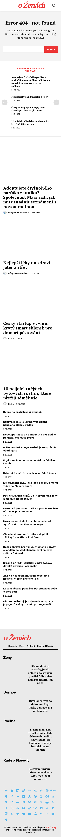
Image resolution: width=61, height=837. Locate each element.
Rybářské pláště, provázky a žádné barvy (29, 473)
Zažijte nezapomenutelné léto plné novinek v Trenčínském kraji (26, 577)
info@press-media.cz (18, 212)
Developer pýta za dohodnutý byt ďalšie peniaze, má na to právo (29, 436)
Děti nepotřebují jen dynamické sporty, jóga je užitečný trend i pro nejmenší (28, 603)
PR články (51, 827)
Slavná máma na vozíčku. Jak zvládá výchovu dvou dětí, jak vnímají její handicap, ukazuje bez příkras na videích (40, 740)
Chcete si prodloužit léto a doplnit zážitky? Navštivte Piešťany (25, 536)
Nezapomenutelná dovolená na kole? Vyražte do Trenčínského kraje (27, 523)
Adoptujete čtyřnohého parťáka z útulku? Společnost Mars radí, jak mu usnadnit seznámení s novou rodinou (30, 82)
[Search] (51, 49)
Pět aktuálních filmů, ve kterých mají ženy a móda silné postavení (30, 497)
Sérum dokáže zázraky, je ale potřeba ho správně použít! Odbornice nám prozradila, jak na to (40, 674)
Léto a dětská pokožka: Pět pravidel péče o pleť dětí (30, 590)
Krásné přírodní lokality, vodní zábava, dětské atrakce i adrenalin (28, 564)
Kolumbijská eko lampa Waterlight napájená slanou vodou (25, 423)
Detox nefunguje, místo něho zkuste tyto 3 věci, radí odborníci (40, 774)
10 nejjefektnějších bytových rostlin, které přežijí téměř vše (30, 122)
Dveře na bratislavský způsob (22, 411)
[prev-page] (4, 102)
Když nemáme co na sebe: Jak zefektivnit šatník (30, 462)
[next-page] (56, 102)
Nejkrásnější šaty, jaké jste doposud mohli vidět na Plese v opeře (30, 484)
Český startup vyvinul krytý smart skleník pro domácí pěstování (28, 109)
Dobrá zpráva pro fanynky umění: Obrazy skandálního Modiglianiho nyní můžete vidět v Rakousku (29, 550)
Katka (11, 338)
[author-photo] (5, 212)
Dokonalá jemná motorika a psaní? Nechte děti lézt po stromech (30, 510)
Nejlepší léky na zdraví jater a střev (29, 96)
